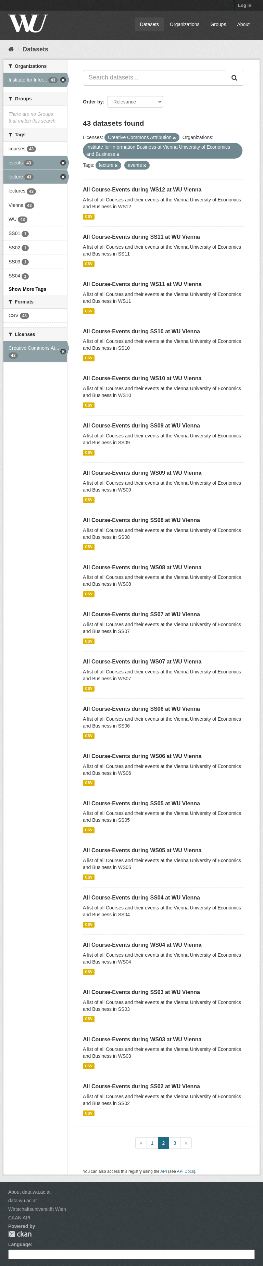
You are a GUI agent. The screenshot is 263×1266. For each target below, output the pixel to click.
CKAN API (19, 1217)
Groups (218, 24)
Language (19, 1244)
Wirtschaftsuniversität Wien (37, 1209)
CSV (88, 216)
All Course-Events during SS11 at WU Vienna (141, 237)
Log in (244, 5)
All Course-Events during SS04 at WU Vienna (141, 898)
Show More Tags (27, 289)
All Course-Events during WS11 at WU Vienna (142, 284)
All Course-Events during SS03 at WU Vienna (141, 992)
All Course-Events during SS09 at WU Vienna (141, 426)
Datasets (149, 24)
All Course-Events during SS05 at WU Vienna (141, 803)
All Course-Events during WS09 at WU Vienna (142, 473)
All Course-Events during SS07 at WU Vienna (141, 614)
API (163, 1171)
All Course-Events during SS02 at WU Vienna (141, 1086)
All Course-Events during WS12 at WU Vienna (142, 190)
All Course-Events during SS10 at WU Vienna (141, 331)
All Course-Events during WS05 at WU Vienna (142, 850)
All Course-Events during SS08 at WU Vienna (141, 520)
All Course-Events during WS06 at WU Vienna (142, 756)
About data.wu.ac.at (29, 1192)
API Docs (185, 1171)
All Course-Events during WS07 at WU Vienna (142, 662)
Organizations (184, 24)
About (243, 24)
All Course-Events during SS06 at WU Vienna (141, 709)
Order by (93, 101)
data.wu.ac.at (22, 1200)
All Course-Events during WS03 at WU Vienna (142, 1039)
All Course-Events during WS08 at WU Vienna (142, 567)
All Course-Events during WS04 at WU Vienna (142, 945)
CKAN (20, 1234)
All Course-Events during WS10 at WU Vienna (142, 378)
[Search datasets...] (154, 78)
